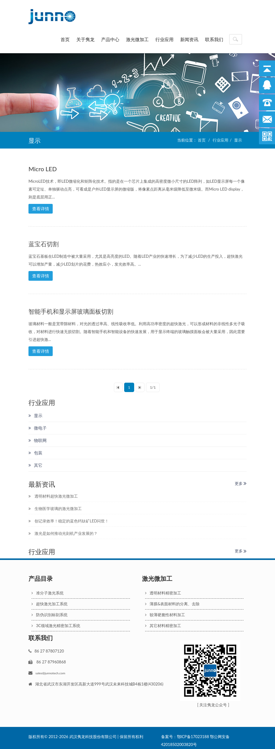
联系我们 (214, 39)
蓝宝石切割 (43, 243)
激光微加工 (137, 39)
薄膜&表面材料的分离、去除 (172, 601)
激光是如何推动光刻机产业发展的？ (63, 530)
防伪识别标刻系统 (49, 612)
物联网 (37, 437)
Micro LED (42, 168)
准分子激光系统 (47, 590)
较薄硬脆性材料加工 (165, 612)
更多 (241, 480)
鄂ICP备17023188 (193, 734)
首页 (65, 39)
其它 (35, 462)
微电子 (37, 425)
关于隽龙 (85, 39)
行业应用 (164, 39)
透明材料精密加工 (163, 590)
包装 (35, 450)
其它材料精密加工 (163, 623)
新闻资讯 (189, 39)
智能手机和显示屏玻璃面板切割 (70, 309)
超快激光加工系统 (49, 601)
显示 (238, 140)
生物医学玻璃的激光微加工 (55, 506)
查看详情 (40, 208)
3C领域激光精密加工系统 (55, 623)
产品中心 (110, 39)
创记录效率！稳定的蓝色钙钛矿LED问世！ (68, 518)
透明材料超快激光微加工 (53, 493)
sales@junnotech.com (50, 670)
